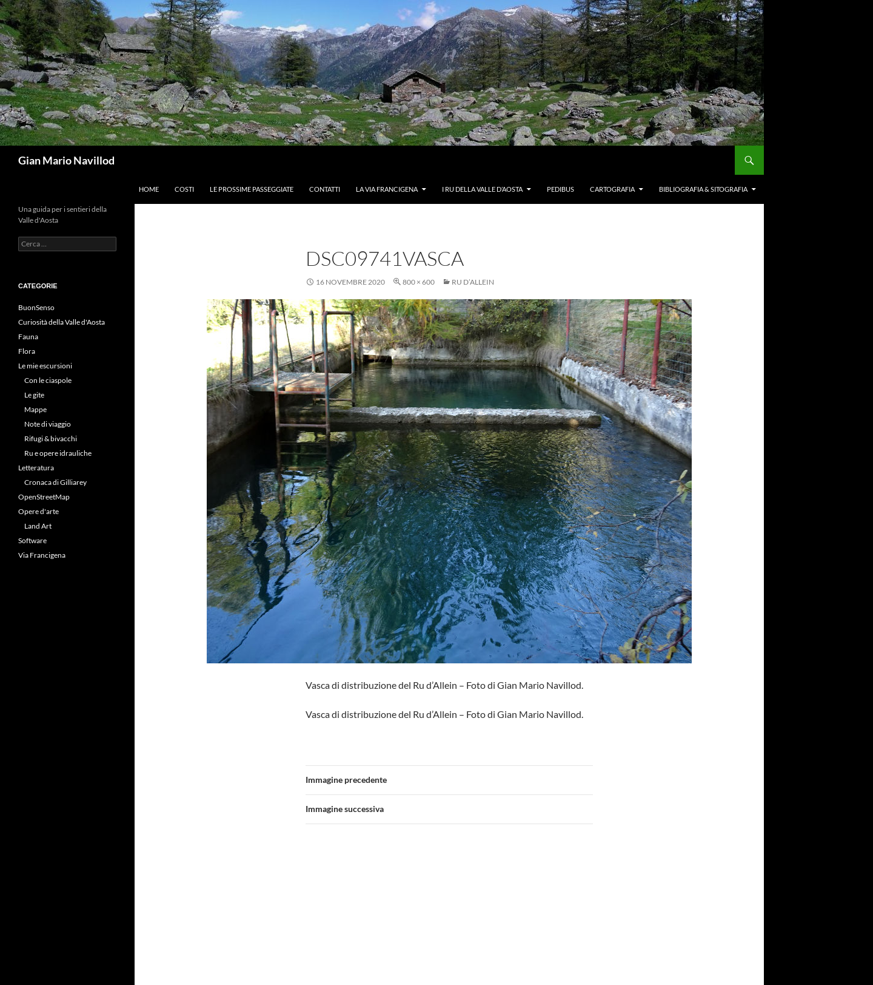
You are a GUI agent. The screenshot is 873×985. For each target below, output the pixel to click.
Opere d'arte (38, 511)
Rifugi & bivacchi (50, 438)
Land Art (38, 525)
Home (149, 189)
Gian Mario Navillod (66, 160)
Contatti (324, 189)
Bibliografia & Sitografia (703, 189)
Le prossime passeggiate (251, 189)
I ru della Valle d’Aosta (482, 189)
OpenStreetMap (44, 496)
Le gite (34, 394)
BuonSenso (36, 307)
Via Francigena (41, 555)
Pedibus (560, 189)
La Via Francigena (387, 189)
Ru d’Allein (473, 281)
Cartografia (612, 189)
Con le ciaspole (48, 380)
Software (32, 540)
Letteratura (36, 467)
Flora (26, 351)
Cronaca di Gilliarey (55, 482)
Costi (184, 189)
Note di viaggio (47, 423)
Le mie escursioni (45, 365)
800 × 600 (419, 281)
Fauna (28, 336)
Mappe (35, 409)
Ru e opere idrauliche (58, 453)
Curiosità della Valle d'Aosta (61, 322)
